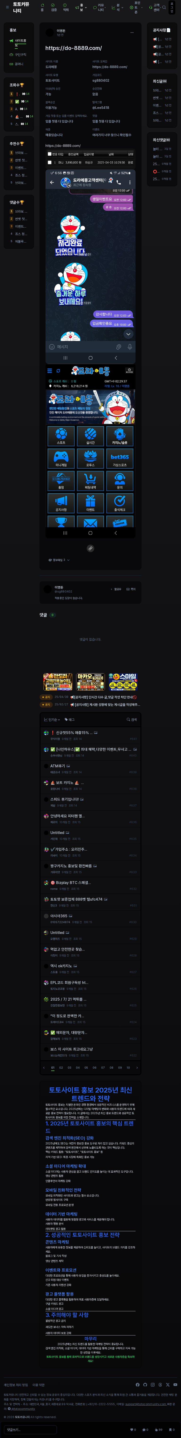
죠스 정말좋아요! (21, 175)
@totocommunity (21, 1409)
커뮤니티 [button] (99, 7)
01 (52, 1067)
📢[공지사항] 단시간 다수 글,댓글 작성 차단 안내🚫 (158, 54)
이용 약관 (39, 1385)
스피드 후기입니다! (17, 124)
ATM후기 (16, 109)
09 (120, 1067)
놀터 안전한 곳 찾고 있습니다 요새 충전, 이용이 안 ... (158, 149)
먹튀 (66, 7)
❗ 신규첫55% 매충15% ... (17, 94)
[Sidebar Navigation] (7, 7)
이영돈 (59, 587)
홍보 (13, 30)
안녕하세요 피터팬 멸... (67, 816)
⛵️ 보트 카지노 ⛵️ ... (19, 117)
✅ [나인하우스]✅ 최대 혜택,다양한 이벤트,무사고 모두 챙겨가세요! (17, 102)
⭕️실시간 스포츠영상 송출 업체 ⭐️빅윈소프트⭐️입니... (157, 172)
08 (111, 1067)
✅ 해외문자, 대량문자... (68, 1032)
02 (61, 1067)
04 (78, 1067)
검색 (132, 719)
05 (86, 1067)
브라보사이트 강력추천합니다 (21, 183)
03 (69, 1067)
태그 (69, 719)
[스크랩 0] (172, 1430)
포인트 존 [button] (136, 7)
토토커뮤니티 (21, 7)
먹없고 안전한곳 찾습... (67, 949)
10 (128, 1067)
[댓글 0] (145, 1430)
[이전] (43, 1067)
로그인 (172, 7)
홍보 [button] (81, 7)
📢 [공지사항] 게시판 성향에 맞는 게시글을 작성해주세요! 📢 (158, 39)
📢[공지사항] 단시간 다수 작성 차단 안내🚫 (158, 47)
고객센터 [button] (155, 7)
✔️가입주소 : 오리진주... (68, 849)
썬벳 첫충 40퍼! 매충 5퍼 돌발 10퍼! (21, 160)
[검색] (164, 7)
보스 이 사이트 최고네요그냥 (71, 1049)
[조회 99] (158, 1430)
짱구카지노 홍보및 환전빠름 (71, 866)
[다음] (137, 1067)
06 (94, 1067)
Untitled (57, 832)
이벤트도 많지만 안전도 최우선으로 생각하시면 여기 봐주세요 (21, 168)
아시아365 (58, 916)
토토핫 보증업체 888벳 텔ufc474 (76, 899)
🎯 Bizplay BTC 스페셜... (70, 882)
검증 (54, 7)
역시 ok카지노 (61, 966)
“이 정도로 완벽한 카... (67, 1016)
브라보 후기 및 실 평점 (21, 153)
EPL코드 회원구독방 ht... (69, 982)
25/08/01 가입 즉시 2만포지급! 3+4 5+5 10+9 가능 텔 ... (157, 164)
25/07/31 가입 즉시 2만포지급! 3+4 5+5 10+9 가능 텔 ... (157, 179)
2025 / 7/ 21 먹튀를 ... (68, 999)
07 (103, 1067)
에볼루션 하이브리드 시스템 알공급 (21, 242)
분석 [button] (118, 7)
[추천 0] (133, 1430)
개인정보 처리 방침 (16, 1385)
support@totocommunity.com (146, 1404)
